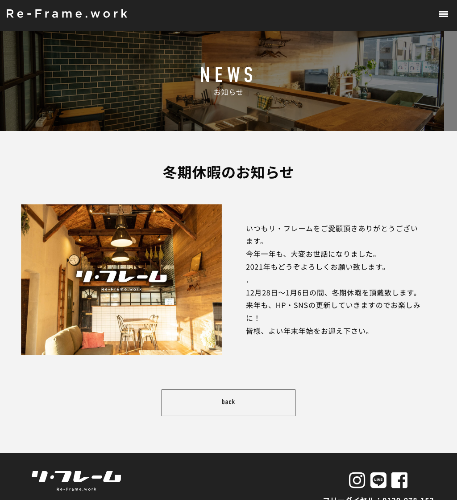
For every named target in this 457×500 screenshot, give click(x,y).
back (229, 390)
